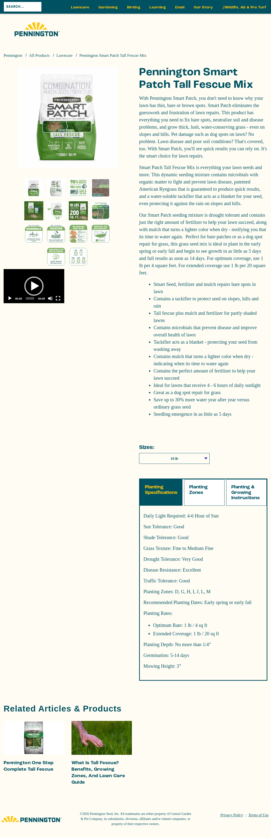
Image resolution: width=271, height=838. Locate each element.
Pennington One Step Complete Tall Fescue (29, 766)
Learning (157, 7)
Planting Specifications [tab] (161, 490)
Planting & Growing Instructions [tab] (245, 492)
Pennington (13, 55)
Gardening (108, 7)
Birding (134, 7)
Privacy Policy (231, 815)
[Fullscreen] (58, 298)
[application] (34, 286)
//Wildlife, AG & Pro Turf (244, 7)
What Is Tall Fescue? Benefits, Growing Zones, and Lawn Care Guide (98, 772)
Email (180, 7)
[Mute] (50, 298)
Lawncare (80, 7)
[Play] (9, 298)
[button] (34, 286)
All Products (39, 55)
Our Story (203, 7)
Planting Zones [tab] (198, 490)
